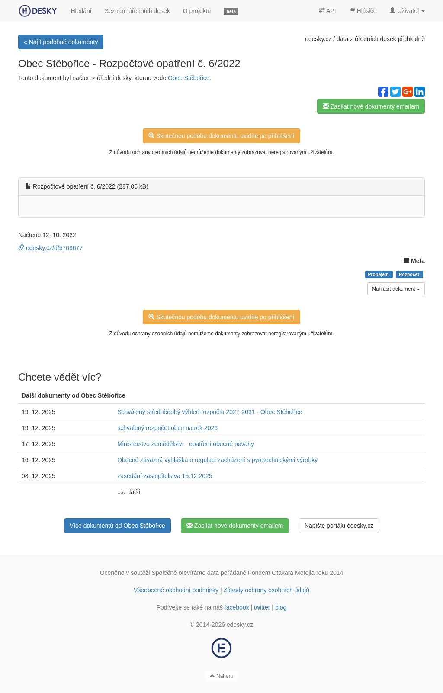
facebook (237, 607)
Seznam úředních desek (137, 10)
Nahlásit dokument (396, 289)
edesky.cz (318, 38)
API (327, 10)
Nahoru (222, 676)
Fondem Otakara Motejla (281, 572)
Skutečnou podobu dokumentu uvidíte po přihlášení (221, 135)
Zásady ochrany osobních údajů (266, 590)
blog (280, 607)
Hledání (81, 10)
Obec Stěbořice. (189, 77)
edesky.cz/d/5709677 (50, 247)
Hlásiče (363, 10)
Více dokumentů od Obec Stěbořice (117, 525)
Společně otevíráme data (185, 572)
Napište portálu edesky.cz (339, 525)
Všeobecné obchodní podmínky (176, 590)
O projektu (197, 10)
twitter (262, 607)
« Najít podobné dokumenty (61, 41)
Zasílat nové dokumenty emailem (371, 106)
